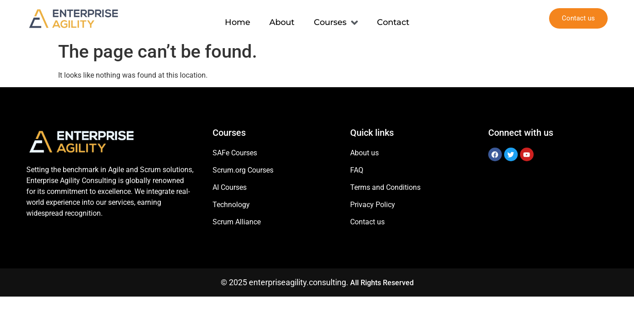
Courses (336, 18)
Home (236, 18)
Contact (394, 18)
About (281, 18)
